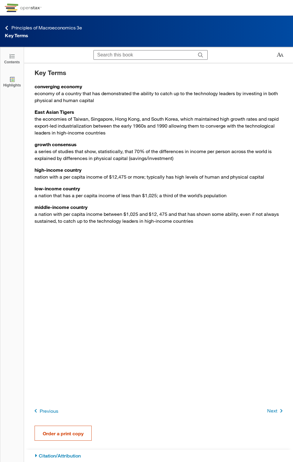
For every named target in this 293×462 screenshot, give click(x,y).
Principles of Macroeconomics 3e (43, 28)
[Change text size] (280, 54)
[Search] (200, 55)
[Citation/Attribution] (158, 456)
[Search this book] (144, 55)
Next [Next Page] (276, 411)
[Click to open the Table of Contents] (12, 58)
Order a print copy (63, 433)
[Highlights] (12, 81)
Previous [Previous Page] (45, 411)
